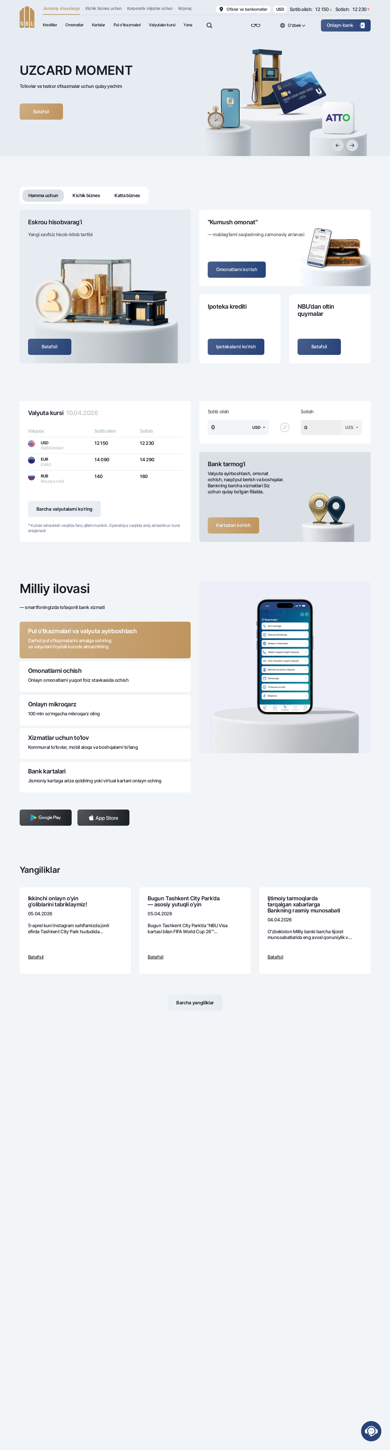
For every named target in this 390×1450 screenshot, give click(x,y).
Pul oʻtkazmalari (127, 24)
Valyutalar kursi (162, 24)
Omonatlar (74, 24)
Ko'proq (185, 8)
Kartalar (98, 24)
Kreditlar (50, 24)
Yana (187, 24)
